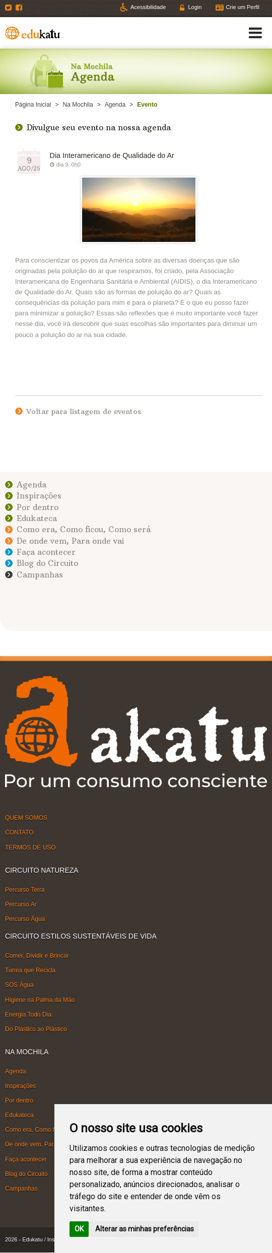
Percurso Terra (24, 889)
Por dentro (37, 507)
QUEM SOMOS (26, 817)
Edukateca (37, 518)
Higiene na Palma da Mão (40, 999)
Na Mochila (78, 104)
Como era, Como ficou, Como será (84, 529)
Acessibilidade (148, 7)
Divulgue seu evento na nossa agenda (99, 127)
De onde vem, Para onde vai (70, 541)
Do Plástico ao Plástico (36, 1029)
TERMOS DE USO (30, 847)
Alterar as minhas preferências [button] (144, 1229)
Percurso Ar (21, 904)
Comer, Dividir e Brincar (37, 955)
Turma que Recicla (30, 970)
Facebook (20, 7)
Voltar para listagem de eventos (83, 411)
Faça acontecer (46, 552)
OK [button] (79, 1229)
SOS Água (19, 984)
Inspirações (39, 495)
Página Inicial (33, 104)
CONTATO (19, 832)
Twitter (9, 7)
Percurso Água (25, 919)
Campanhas (40, 574)
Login (194, 7)
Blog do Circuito (47, 563)
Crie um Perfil (242, 7)
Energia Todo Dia (28, 1014)
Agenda (115, 104)
